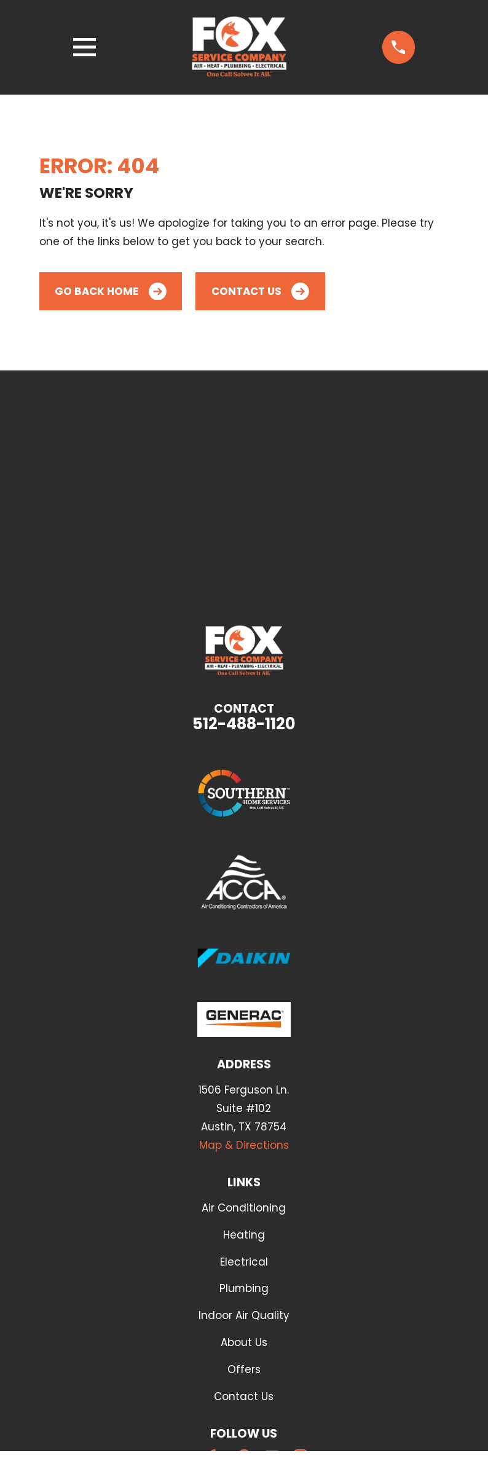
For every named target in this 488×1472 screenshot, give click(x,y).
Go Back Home (111, 291)
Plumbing (244, 1288)
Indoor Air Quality (244, 1315)
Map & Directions (244, 1145)
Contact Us (260, 291)
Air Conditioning (244, 1207)
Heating (244, 1234)
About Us (244, 1342)
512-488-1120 (244, 724)
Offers (244, 1369)
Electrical (244, 1262)
